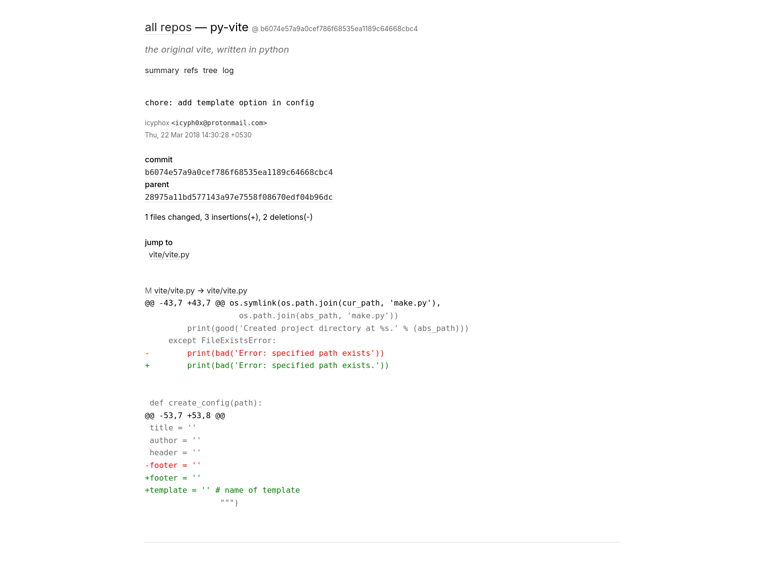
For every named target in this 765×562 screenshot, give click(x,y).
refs (191, 70)
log (228, 70)
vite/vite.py (169, 254)
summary (162, 70)
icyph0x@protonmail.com (219, 123)
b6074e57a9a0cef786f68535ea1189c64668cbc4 (239, 172)
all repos (168, 27)
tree (210, 70)
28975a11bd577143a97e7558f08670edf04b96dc (239, 197)
